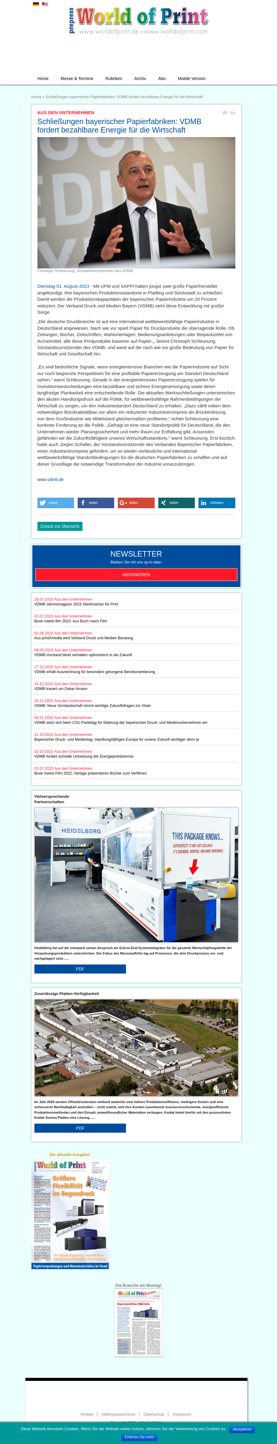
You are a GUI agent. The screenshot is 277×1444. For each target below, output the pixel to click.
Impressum (181, 1414)
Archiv (140, 78)
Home (43, 78)
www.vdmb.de (50, 479)
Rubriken (113, 78)
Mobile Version (192, 78)
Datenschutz (153, 1414)
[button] (55, 503)
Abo (162, 78)
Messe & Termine (77, 78)
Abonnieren (136, 574)
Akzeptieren (242, 1429)
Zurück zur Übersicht (59, 526)
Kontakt (87, 1414)
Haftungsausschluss (118, 1414)
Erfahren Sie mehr (139, 1437)
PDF (80, 969)
